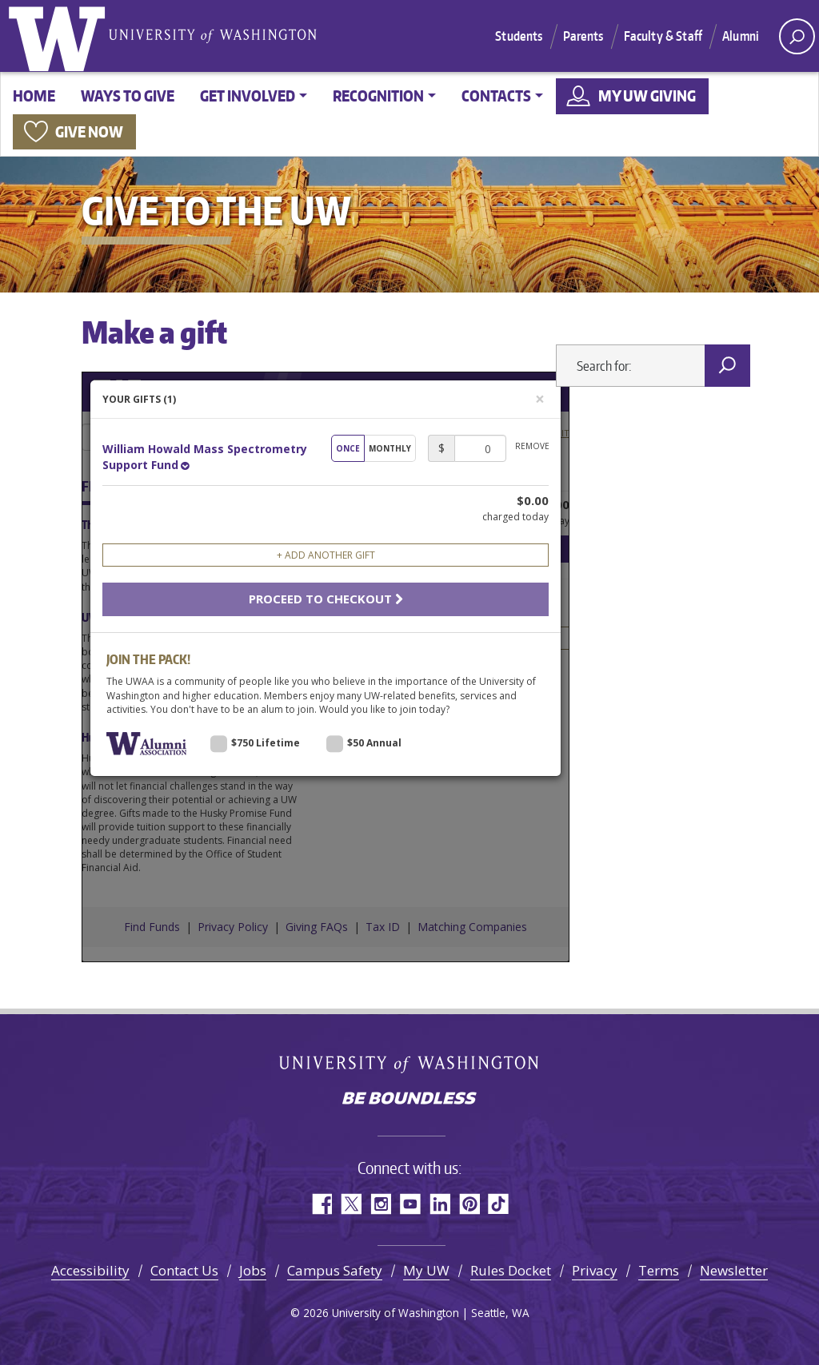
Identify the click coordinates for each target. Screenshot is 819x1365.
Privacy (594, 1270)
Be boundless (409, 1099)
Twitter (351, 1204)
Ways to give (127, 95)
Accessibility (90, 1270)
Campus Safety (334, 1270)
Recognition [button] (378, 95)
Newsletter (734, 1270)
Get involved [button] (247, 95)
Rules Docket (510, 1270)
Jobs (252, 1270)
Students (518, 36)
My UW (426, 1270)
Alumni (740, 36)
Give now (89, 131)
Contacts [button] (496, 95)
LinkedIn (439, 1204)
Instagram (380, 1204)
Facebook (321, 1204)
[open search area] (797, 36)
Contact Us (184, 1270)
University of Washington (60, 36)
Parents (583, 36)
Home (34, 95)
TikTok (498, 1204)
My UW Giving (647, 95)
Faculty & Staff (663, 36)
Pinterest (469, 1204)
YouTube (410, 1204)
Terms (658, 1270)
